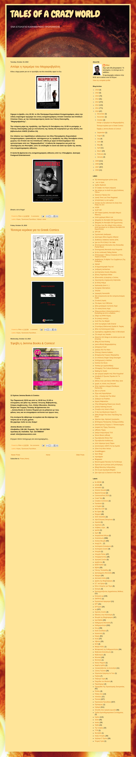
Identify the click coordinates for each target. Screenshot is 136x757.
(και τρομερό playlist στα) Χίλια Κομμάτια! (109, 374)
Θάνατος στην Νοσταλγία (103, 615)
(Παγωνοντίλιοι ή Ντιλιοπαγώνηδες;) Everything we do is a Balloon (107, 312)
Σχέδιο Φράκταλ (100, 185)
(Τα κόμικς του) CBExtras (103, 303)
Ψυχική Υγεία (99, 741)
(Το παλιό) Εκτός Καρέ (102, 308)
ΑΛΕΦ (97, 207)
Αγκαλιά (97, 522)
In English (98, 506)
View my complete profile (101, 80)
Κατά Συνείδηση (100, 631)
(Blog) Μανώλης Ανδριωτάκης (105, 467)
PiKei (107, 65)
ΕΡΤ (96, 604)
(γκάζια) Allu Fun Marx (102, 350)
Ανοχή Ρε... (99, 543)
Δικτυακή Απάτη (100, 578)
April (99, 148)
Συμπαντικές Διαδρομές (103, 234)
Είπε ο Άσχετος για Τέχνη (103, 586)
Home (48, 455)
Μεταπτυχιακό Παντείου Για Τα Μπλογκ (108, 462)
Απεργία (98, 551)
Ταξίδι (97, 725)
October (100, 120)
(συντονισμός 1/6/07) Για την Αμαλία (107, 446)
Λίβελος (97, 641)
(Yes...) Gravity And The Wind (105, 396)
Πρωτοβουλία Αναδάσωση (104, 441)
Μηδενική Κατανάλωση (103, 652)
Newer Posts (15, 455)
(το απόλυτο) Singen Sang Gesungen (108, 358)
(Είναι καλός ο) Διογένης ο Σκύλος (106, 277)
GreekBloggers (100, 451)
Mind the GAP (100, 509)
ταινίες (97, 722)
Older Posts (80, 455)
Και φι (97, 628)
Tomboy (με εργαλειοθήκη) (104, 366)
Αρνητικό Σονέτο (100, 559)
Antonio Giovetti (100, 490)
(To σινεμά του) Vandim (103, 334)
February (100, 154)
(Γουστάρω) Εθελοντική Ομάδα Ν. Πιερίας (109, 326)
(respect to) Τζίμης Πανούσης (105, 427)
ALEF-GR (98, 210)
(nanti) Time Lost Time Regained (106, 197)
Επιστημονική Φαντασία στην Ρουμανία (108, 250)
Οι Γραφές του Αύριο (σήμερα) (105, 188)
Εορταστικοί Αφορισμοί (103, 601)
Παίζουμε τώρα (100, 679)
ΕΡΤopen (98, 607)
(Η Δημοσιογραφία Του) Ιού (104, 267)
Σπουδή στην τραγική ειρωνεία (105, 710)
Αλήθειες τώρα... (100, 527)
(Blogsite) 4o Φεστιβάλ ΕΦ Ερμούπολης (109, 223)
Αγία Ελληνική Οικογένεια (103, 519)
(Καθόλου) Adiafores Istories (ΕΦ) (106, 240)
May (99, 145)
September (101, 132)
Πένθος (97, 691)
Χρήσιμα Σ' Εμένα (101, 738)
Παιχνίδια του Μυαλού (102, 681)
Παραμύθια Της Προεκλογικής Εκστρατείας (109, 687)
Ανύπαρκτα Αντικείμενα (103, 546)
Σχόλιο (97, 717)
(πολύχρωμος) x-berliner (103, 360)
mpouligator (99, 457)
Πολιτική (98, 699)
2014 (97, 99)
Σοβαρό (39, 219)
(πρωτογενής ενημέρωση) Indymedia (107, 280)
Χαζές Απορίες (100, 736)
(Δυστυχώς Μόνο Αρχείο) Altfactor (106, 237)
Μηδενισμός (99, 655)
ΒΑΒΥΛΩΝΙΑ (99, 565)
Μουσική (98, 657)
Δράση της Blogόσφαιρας (103, 581)
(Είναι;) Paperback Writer (103, 275)
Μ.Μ (96, 644)
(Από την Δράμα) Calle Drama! (105, 324)
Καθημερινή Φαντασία (102, 623)
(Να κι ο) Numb (100, 391)
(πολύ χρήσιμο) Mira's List (104, 217)
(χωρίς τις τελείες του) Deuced (105, 384)
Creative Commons (101, 501)
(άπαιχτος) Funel (100, 347)
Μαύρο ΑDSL (99, 647)
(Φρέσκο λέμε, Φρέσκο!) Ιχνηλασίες (107, 419)
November (101, 117)
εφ (96, 609)
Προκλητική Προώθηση (28, 219)
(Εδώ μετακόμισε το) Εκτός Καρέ (106, 306)
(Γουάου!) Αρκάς (100, 300)
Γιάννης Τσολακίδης (101, 570)
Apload (97, 264)
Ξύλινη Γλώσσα (100, 671)
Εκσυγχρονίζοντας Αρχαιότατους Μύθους (109, 591)
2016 (97, 93)
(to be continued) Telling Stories (106, 252)
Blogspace (98, 459)
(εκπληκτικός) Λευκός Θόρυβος (105, 272)
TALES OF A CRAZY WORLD (55, 14)
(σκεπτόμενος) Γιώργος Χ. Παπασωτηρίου (109, 425)
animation (98, 487)
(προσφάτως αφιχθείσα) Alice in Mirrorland (109, 332)
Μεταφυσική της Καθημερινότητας (106, 649)
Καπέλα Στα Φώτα (101, 363)
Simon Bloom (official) (102, 435)
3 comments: (35, 216)
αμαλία (97, 530)
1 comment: (34, 329)
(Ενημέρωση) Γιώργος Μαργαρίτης (107, 355)
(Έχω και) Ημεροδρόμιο (103, 393)
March (99, 151)
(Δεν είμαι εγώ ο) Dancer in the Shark (108, 473)
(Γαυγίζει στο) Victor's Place (104, 409)
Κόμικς (18, 219)
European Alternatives (102, 288)
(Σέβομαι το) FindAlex (102, 399)
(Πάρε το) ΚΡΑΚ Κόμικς (103, 316)
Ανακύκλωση (99, 538)
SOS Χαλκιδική (100, 517)
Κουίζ (97, 639)
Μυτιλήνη (98, 660)
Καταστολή (98, 633)
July (98, 139)
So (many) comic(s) (101, 318)
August (100, 136)
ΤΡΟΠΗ (97, 291)
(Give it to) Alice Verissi (103, 448)
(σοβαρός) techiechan (102, 269)
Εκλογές (98, 589)
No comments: (35, 445)
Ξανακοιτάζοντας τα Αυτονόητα (105, 668)
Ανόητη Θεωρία (100, 541)
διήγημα (97, 575)
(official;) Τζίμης (100, 430)
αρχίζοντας (98, 562)
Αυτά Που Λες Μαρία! (102, 321)
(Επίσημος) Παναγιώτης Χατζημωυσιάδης (109, 422)
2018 (97, 90)
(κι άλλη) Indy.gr (100, 283)
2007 (97, 167)
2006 (97, 170)
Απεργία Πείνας (100, 554)
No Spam (98, 512)
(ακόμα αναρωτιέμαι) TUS (104, 433)
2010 (97, 111)
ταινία (44, 219)
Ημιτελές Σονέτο (100, 612)
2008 (97, 164)
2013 (97, 102)
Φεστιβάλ (98, 733)
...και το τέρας (99, 182)
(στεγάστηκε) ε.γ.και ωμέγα (104, 200)
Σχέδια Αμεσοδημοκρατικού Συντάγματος (109, 712)
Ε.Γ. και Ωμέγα (100, 583)
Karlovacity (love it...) (102, 285)
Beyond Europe (100, 493)
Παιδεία (97, 676)
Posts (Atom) (24, 459)
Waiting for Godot (101, 371)
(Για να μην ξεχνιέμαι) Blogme (105, 470)
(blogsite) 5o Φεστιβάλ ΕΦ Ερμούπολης (108, 220)
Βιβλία (97, 567)
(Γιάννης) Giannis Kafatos (104, 352)
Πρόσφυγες (99, 704)
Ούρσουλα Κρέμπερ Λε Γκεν (104, 673)
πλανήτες (98, 697)
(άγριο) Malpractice (101, 401)
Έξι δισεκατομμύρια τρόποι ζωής (106, 180)
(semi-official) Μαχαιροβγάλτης (105, 344)
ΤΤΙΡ (96, 730)
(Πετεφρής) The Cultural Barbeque (107, 368)
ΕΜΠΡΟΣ (98, 599)
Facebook (98, 503)
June (99, 142)
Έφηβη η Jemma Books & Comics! (32, 343)
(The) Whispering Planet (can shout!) (107, 404)
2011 (97, 108)
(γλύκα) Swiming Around (103, 407)
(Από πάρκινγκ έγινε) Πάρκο (104, 443)
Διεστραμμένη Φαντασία (103, 573)
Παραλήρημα (99, 684)
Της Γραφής (99, 728)
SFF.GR (97, 232)
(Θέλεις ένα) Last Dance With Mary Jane (109, 381)
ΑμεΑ (96, 533)
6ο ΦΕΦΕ (98, 482)
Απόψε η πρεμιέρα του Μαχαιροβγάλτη (35, 66)
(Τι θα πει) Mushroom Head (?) (105, 412)
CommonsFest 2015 (102, 495)
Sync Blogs (99, 454)
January (100, 157)
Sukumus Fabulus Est (102, 195)
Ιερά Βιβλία (99, 620)
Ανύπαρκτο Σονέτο (101, 549)
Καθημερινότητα (100, 625)
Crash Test (98, 498)
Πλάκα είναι (99, 694)
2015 (97, 96)
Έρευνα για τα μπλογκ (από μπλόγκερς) (109, 465)
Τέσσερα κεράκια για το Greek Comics (34, 230)
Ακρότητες (98, 525)
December (101, 114)
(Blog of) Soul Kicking (102, 342)
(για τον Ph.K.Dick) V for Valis (105, 242)
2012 (97, 105)
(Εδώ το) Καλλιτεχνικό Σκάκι (104, 329)
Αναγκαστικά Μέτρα (101, 535)
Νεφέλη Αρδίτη (100, 665)
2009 (97, 161)
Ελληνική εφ (99, 596)
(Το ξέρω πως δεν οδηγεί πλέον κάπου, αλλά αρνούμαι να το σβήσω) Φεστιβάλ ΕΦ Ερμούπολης (110, 227)
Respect (98, 514)
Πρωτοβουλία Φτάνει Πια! (103, 438)
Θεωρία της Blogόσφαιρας (104, 617)
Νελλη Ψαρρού (100, 663)
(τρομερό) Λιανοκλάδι (102, 293)
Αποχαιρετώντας (100, 557)
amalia (97, 485)
